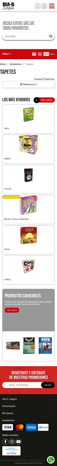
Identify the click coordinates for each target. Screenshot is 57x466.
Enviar (48, 385)
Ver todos (44, 100)
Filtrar (6, 53)
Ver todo (12, 310)
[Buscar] (26, 36)
